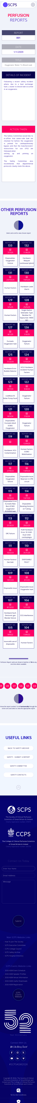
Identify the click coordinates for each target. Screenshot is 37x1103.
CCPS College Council (13, 949)
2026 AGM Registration (14, 984)
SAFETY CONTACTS (18, 775)
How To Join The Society (14, 942)
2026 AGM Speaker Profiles (15, 974)
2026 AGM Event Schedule (15, 970)
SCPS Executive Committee (15, 945)
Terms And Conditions (18, 1095)
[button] (33, 4)
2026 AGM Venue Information (16, 977)
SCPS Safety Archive (12, 952)
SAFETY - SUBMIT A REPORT (18, 757)
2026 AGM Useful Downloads (16, 981)
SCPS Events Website (18, 995)
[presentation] (18, 909)
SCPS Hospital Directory (14, 956)
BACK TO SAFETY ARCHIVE (18, 748)
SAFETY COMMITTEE (18, 766)
